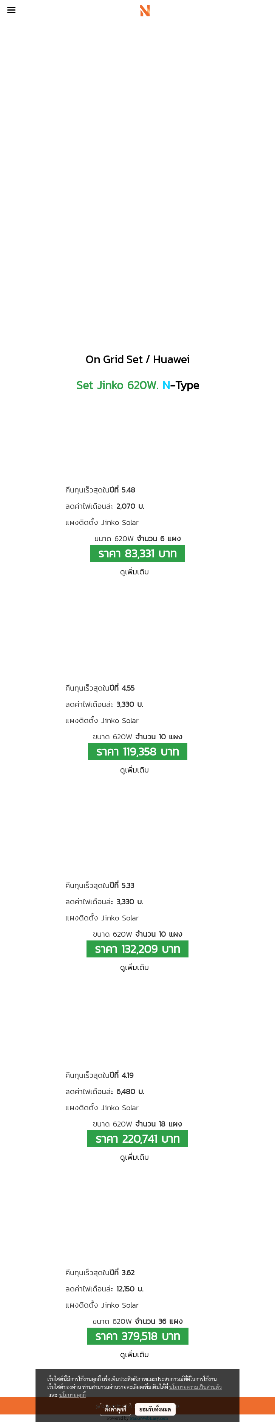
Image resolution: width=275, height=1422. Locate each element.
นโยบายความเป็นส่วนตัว (195, 1387)
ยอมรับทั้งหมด (155, 1409)
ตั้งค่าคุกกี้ (115, 1409)
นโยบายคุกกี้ (72, 1394)
